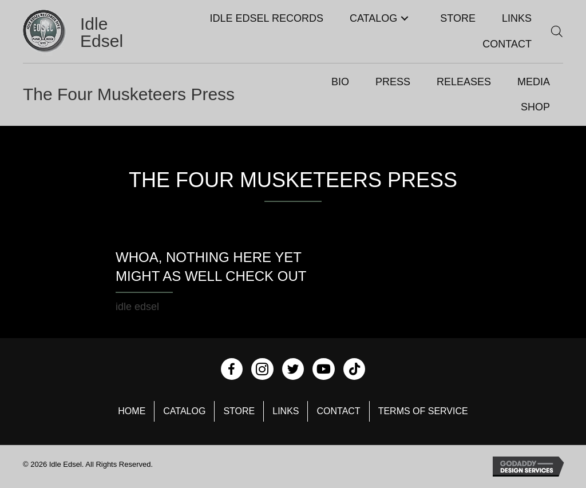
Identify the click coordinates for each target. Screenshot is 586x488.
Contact (338, 411)
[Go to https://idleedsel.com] (74, 33)
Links (285, 411)
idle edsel (137, 306)
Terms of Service (423, 411)
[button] (404, 18)
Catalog (184, 411)
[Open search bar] (557, 31)
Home (131, 411)
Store (239, 411)
